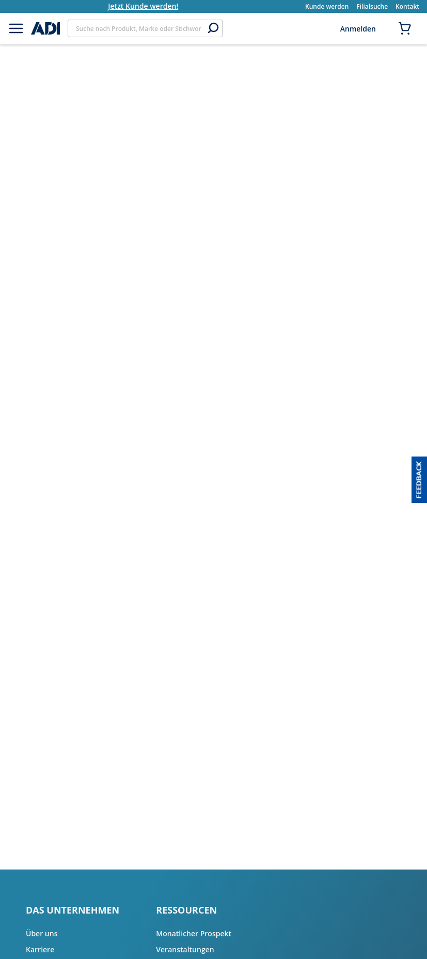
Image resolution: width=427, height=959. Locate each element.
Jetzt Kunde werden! (156, 6)
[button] (419, 480)
